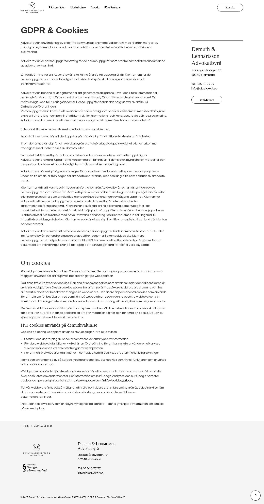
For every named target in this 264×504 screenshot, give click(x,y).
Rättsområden (56, 7)
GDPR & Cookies (96, 497)
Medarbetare (78, 7)
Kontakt (230, 7)
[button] (256, 495)
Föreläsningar (112, 7)
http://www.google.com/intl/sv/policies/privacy (101, 380)
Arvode (95, 7)
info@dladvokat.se (204, 88)
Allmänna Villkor (116, 497)
